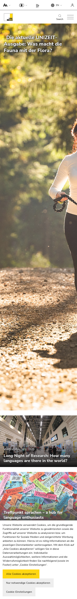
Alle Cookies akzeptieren (21, 574)
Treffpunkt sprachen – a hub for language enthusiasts (33, 515)
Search (59, 17)
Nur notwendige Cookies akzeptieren (28, 583)
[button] (6, 5)
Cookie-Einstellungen (19, 592)
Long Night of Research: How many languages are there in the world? (37, 458)
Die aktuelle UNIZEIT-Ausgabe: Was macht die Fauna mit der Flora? (33, 44)
